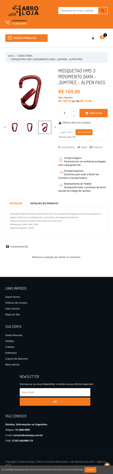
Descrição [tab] (16, 203)
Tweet (82, 147)
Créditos (10, 347)
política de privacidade (73, 470)
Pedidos (9, 341)
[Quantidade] (64, 113)
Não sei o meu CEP (67, 137)
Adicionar (93, 113)
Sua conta (13, 326)
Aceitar (90, 470)
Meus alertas (12, 364)
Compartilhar (66, 147)
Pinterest (96, 147)
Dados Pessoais (13, 335)
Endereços (11, 352)
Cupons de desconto (16, 358)
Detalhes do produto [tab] (44, 203)
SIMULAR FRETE (84, 132)
